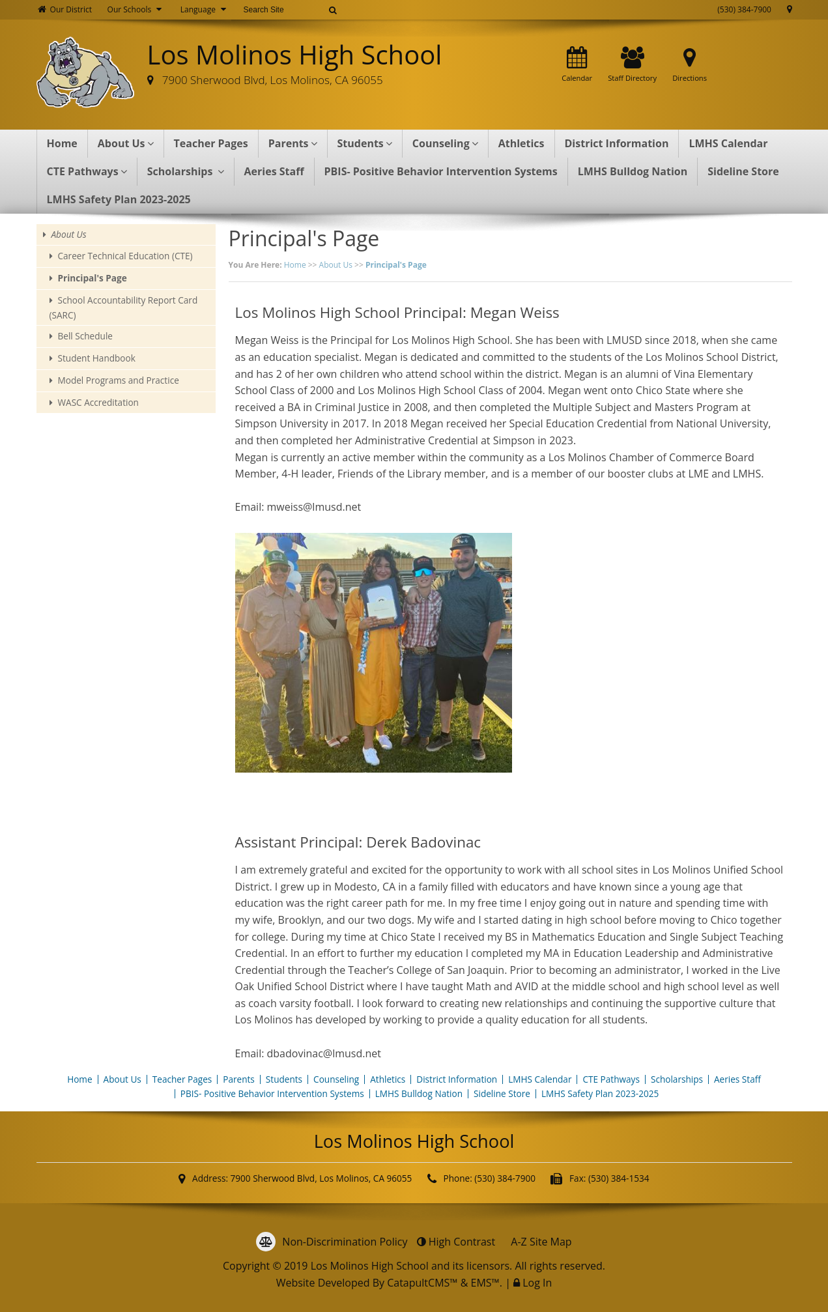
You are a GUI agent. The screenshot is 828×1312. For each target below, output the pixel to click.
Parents (292, 143)
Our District (64, 9)
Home (62, 143)
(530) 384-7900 (744, 9)
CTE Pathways (87, 171)
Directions (689, 65)
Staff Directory (632, 65)
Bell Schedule (85, 336)
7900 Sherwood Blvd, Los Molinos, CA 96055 (272, 79)
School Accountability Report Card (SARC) (124, 307)
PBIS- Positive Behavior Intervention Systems (441, 171)
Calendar (577, 65)
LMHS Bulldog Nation (633, 171)
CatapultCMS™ (422, 1283)
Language (204, 9)
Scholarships (185, 171)
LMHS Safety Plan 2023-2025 (119, 199)
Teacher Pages (211, 143)
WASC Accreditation (98, 402)
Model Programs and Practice (118, 380)
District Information (617, 143)
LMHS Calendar (728, 143)
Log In (537, 1283)
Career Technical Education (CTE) (125, 256)
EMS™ (485, 1283)
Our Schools (136, 9)
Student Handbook (97, 358)
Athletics (521, 143)
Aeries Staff (274, 171)
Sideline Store (743, 171)
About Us (126, 143)
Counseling (445, 143)
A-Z (541, 1241)
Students (364, 143)
